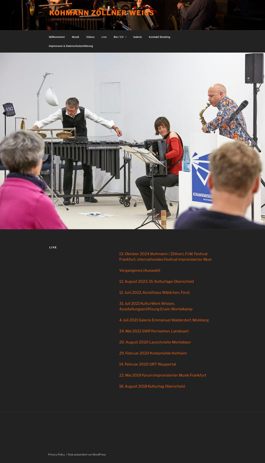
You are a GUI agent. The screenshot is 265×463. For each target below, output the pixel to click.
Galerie (137, 37)
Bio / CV (120, 37)
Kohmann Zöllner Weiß (101, 13)
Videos (90, 37)
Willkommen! (57, 37)
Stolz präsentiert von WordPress (87, 454)
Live (104, 37)
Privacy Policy (56, 454)
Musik (75, 37)
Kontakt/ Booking (159, 37)
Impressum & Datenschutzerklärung (71, 46)
